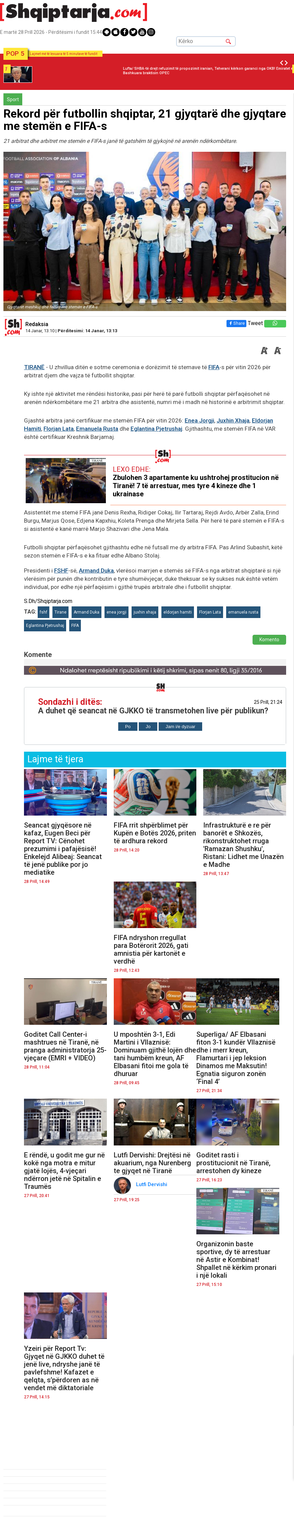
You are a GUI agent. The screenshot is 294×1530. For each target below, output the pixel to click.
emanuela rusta (243, 612)
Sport (13, 99)
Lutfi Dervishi (152, 1184)
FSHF (61, 570)
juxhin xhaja (145, 612)
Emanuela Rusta (97, 428)
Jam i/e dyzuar (180, 726)
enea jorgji (116, 612)
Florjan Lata (59, 428)
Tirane (60, 612)
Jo (148, 726)
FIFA (213, 367)
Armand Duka (96, 570)
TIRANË (34, 367)
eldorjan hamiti (177, 612)
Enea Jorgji (199, 420)
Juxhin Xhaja (233, 420)
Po (128, 726)
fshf (43, 612)
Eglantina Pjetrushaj (156, 428)
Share (236, 323)
